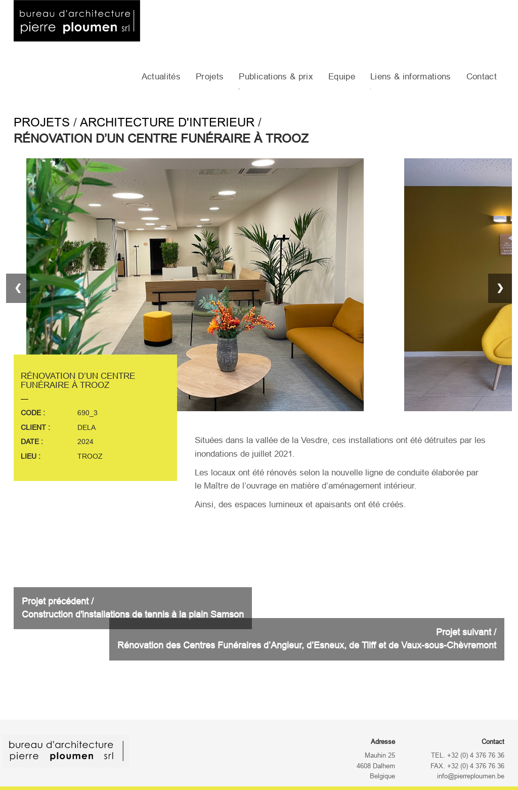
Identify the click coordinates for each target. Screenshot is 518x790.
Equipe (341, 76)
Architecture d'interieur (167, 122)
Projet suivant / (306, 638)
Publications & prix (276, 76)
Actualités (161, 76)
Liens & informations (410, 76)
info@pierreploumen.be (470, 776)
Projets (210, 76)
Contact (481, 76)
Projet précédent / (133, 608)
